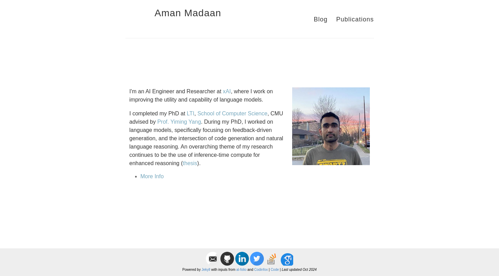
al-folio (241, 270)
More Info (152, 176)
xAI (227, 91)
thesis (190, 163)
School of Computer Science (233, 113)
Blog (320, 19)
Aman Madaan (188, 13)
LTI (190, 113)
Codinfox (261, 270)
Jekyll (206, 270)
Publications (355, 19)
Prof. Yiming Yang (179, 122)
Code (275, 270)
